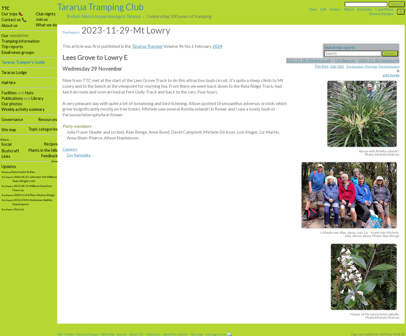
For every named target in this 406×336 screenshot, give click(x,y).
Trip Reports (71, 32)
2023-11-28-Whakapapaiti (308, 60)
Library (37, 98)
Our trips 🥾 (12, 14)
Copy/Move (384, 9)
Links (5, 156)
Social (6, 144)
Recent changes (381, 14)
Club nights (46, 14)
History (335, 9)
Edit (323, 9)
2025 (340, 66)
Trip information (388, 66)
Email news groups (17, 52)
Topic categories (43, 129)
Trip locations (355, 66)
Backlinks (364, 9)
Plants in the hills (43, 150)
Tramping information (20, 41)
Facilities (9, 92)
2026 (333, 66)
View (313, 9)
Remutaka (82, 155)
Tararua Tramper (147, 46)
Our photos (11, 103)
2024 (217, 46)
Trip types (370, 66)
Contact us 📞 (14, 19)
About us (9, 25)
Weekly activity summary (23, 109)
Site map (8, 129)
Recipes (51, 144)
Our (15, 35)
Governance (12, 119)
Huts (29, 92)
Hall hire (8, 82)
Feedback (49, 155)
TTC (5, 8)
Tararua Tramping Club (100, 6)
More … (6, 139)
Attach (349, 9)
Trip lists (321, 66)
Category (70, 149)
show (54, 161)
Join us (42, 19)
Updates (8, 166)
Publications (12, 98)
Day (70, 155)
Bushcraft (10, 150)
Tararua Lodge (14, 72)
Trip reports (12, 46)
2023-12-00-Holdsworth (379, 60)
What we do (46, 25)
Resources (47, 119)
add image (391, 75)
